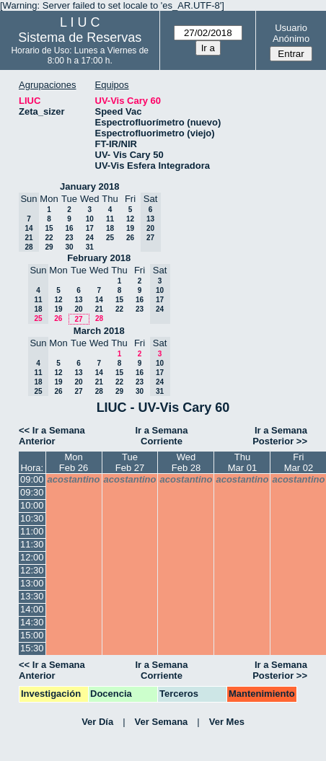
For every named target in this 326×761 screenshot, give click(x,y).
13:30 (32, 596)
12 (130, 219)
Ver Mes (226, 721)
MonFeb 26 (73, 462)
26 (130, 238)
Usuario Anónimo (291, 33)
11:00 (32, 531)
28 (99, 318)
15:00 (32, 635)
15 (49, 228)
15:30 (32, 648)
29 (49, 247)
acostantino (74, 479)
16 (69, 228)
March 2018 (99, 330)
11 (110, 219)
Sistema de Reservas (79, 37)
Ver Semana (161, 721)
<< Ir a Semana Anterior (52, 436)
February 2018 (99, 257)
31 (90, 247)
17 (90, 228)
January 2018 (89, 186)
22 (49, 238)
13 (78, 300)
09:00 (32, 479)
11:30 (32, 544)
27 (78, 319)
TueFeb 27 (129, 462)
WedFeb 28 (186, 462)
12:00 (32, 557)
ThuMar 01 (242, 462)
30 (69, 247)
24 (90, 238)
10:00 (32, 505)
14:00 (32, 609)
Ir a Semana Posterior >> (279, 436)
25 (110, 238)
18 (110, 228)
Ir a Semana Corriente (162, 436)
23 (69, 238)
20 (78, 309)
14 (99, 300)
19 (130, 228)
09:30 (32, 492)
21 (99, 309)
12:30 (32, 570)
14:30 (32, 622)
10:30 (32, 518)
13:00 (32, 583)
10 (90, 219)
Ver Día (97, 721)
